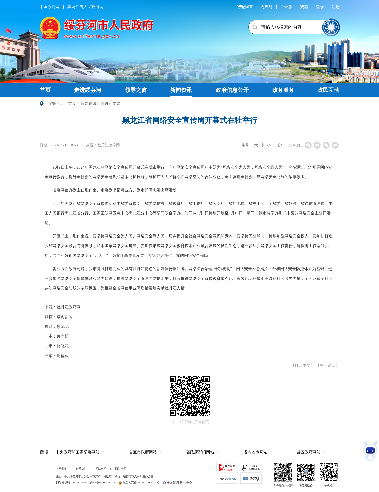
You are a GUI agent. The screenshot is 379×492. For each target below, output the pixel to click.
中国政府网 (50, 7)
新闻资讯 (88, 103)
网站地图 (120, 468)
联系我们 (81, 468)
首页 (72, 103)
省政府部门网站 (200, 452)
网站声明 (100, 468)
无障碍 (267, 7)
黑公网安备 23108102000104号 (138, 482)
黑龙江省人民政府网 (85, 7)
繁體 (304, 7)
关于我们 (61, 468)
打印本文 (303, 365)
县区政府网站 (309, 452)
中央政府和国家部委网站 (78, 452)
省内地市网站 (255, 452)
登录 (320, 7)
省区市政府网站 (143, 452)
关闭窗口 (328, 365)
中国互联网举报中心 (177, 482)
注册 (336, 7)
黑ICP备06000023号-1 (102, 482)
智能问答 (245, 7)
